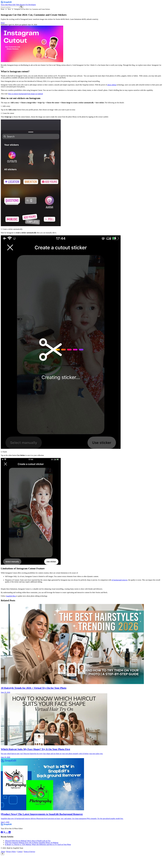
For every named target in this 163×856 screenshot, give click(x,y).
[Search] (21, 7)
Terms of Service (29, 851)
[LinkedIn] (10, 833)
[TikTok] (7, 833)
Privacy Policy (11, 851)
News (3, 5)
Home (2, 9)
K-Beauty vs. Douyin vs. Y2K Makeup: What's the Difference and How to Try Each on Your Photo (38, 844)
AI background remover (119, 580)
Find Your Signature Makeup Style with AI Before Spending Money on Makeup (31, 842)
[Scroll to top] (2, 854)
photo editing (111, 85)
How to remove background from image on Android (25, 94)
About (3, 851)
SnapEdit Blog (11, 596)
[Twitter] (4, 833)
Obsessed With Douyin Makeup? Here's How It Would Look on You (27, 841)
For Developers (31, 5)
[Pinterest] (6, 833)
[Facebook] (2, 833)
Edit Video (16, 5)
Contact (20, 851)
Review (23, 5)
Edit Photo (8, 5)
